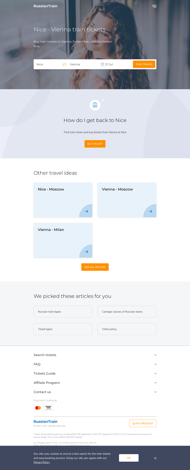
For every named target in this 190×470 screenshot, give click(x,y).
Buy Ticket (95, 143)
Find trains (144, 64)
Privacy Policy (41, 462)
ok (129, 457)
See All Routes (95, 267)
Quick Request (142, 423)
